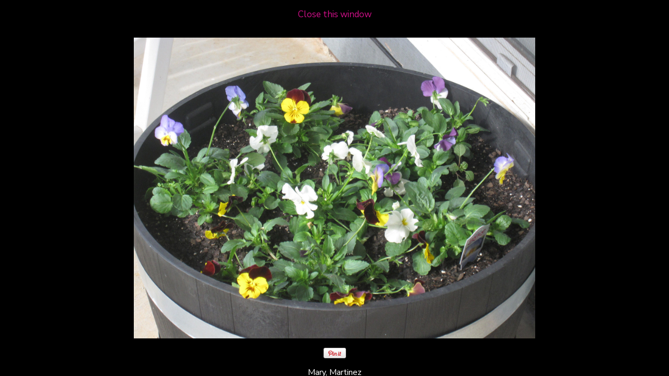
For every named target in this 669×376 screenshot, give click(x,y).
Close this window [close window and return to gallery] (335, 14)
